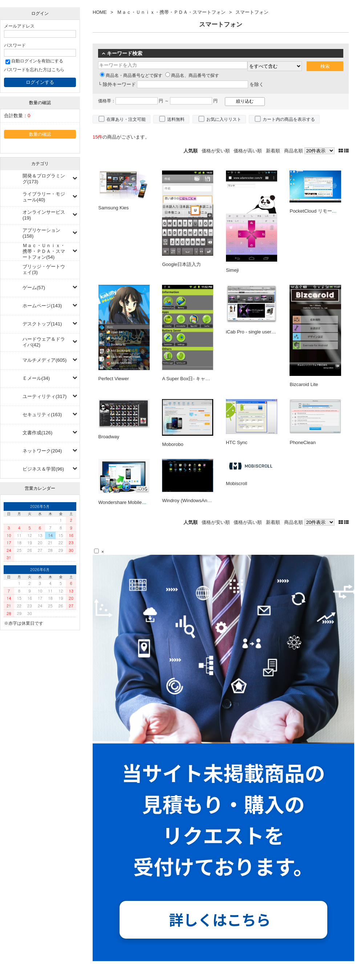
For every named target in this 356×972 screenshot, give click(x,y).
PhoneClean (303, 442)
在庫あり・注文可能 (126, 119)
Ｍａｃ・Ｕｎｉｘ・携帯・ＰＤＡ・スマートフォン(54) (44, 251)
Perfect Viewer (113, 378)
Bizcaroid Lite (304, 384)
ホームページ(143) (42, 305)
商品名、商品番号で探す (192, 75)
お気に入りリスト (223, 119)
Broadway (109, 436)
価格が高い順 (248, 150)
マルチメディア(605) (44, 360)
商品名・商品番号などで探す (131, 75)
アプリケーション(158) (41, 233)
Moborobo (172, 444)
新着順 (273, 150)
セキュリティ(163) (42, 414)
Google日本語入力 (181, 264)
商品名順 (293, 150)
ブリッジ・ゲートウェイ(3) (44, 269)
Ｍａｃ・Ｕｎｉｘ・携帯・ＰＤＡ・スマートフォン (171, 12)
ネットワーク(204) (42, 451)
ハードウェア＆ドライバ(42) (44, 342)
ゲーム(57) (34, 287)
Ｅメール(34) (36, 378)
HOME (100, 12)
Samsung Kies (113, 207)
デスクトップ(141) (42, 324)
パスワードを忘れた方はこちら (34, 69)
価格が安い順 (216, 150)
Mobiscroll (236, 483)
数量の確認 (40, 134)
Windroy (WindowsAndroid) (190, 500)
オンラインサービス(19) (44, 215)
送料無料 (176, 119)
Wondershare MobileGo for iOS (131, 502)
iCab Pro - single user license (256, 332)
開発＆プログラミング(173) (44, 178)
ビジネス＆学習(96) (43, 469)
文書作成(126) (37, 432)
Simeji (232, 270)
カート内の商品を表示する (289, 119)
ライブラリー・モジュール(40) (44, 196)
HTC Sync (236, 442)
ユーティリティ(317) (44, 396)
